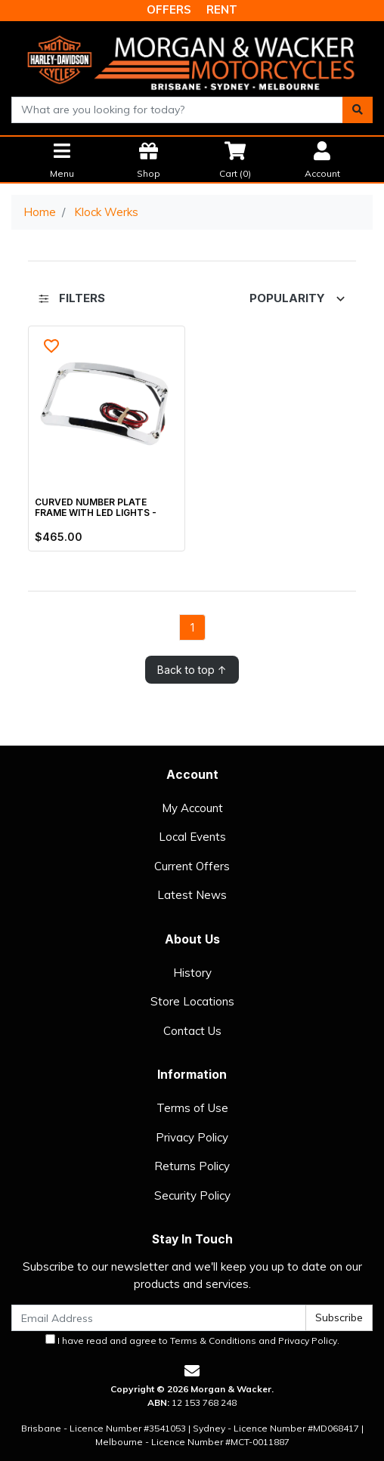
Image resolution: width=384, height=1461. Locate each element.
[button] (51, 346)
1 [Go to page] (192, 627)
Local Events (192, 836)
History (192, 972)
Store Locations (192, 1001)
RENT (221, 9)
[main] (192, 505)
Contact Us (192, 1031)
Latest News (192, 895)
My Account (192, 808)
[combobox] (177, 110)
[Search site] (357, 110)
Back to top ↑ (192, 669)
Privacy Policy (192, 1137)
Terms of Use (192, 1108)
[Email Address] (158, 1318)
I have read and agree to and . (192, 1340)
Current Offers (192, 866)
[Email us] (192, 1370)
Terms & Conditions (213, 1340)
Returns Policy (192, 1166)
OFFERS (169, 9)
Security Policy (192, 1195)
